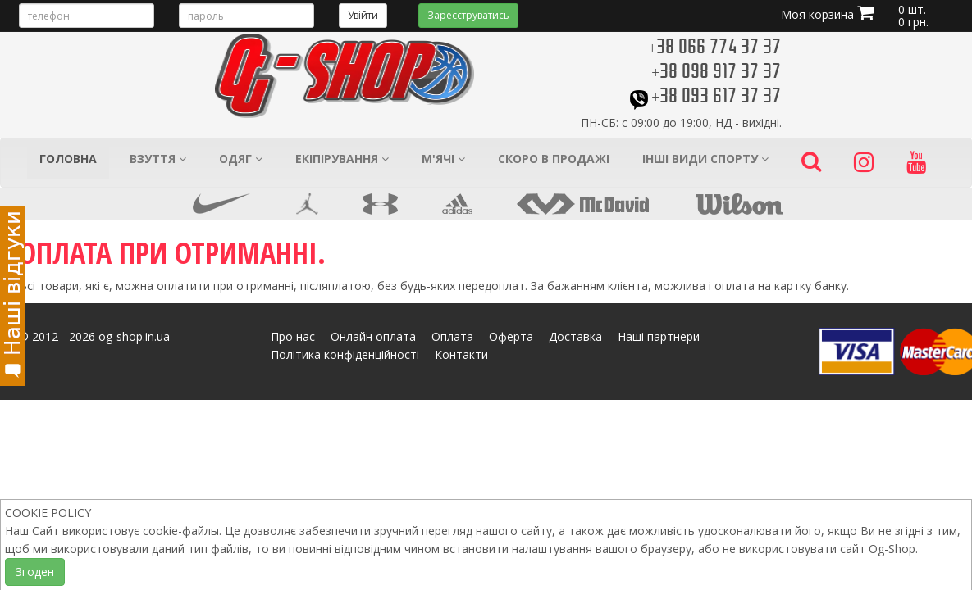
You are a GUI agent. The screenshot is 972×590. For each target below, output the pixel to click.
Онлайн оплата (373, 336)
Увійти (363, 15)
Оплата (452, 336)
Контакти (461, 354)
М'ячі (443, 158)
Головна (68, 158)
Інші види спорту (705, 158)
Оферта (511, 336)
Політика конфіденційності (345, 354)
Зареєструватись (468, 15)
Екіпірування (342, 158)
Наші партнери (659, 336)
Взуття (158, 158)
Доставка (575, 336)
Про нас (293, 336)
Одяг (240, 158)
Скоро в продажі (553, 158)
